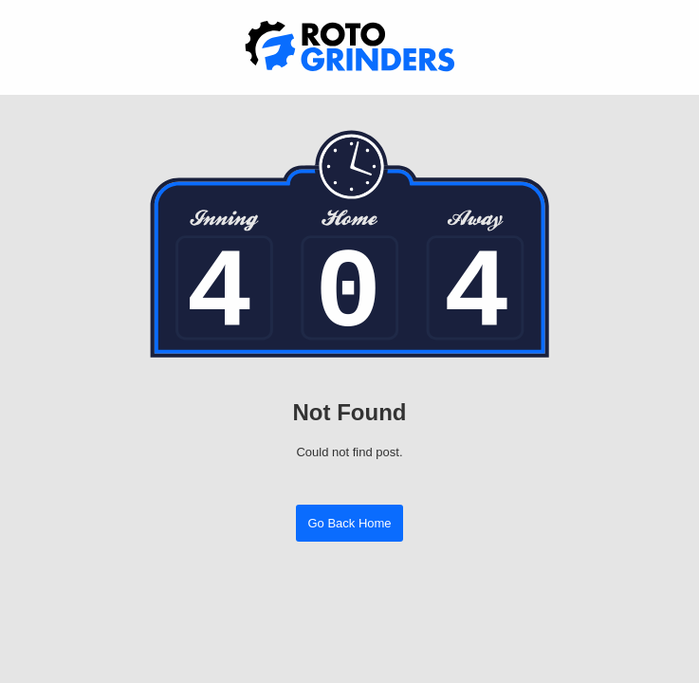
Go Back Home (349, 523)
